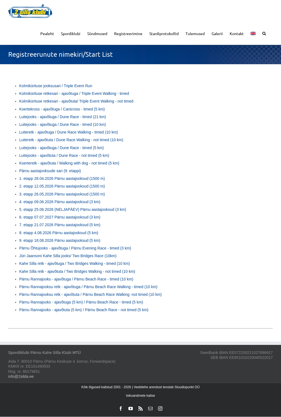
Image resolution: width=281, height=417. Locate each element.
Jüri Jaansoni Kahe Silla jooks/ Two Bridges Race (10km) (68, 256)
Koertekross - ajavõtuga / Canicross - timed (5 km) (62, 109)
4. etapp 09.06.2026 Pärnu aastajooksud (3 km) (59, 202)
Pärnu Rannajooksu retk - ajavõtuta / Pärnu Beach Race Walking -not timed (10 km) (90, 294)
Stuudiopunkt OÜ (187, 387)
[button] (264, 33)
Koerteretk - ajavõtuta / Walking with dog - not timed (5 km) (69, 163)
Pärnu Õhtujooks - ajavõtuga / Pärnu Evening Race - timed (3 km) (75, 248)
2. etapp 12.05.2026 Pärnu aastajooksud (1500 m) (62, 186)
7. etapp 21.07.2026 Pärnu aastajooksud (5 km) (59, 225)
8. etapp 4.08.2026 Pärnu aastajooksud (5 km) (58, 233)
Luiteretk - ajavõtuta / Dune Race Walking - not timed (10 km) (71, 140)
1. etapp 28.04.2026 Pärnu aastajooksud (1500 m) (62, 178)
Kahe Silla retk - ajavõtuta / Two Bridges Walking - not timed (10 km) (77, 271)
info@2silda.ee (21, 376)
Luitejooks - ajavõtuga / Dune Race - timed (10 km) (62, 124)
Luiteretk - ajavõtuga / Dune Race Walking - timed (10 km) (68, 132)
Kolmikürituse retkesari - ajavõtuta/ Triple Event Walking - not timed (76, 101)
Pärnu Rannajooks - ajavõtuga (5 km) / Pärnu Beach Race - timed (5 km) (81, 302)
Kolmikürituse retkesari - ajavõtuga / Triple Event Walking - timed (74, 93)
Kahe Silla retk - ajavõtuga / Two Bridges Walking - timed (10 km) (74, 263)
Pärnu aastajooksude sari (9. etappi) (50, 171)
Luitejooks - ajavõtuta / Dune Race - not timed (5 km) (64, 155)
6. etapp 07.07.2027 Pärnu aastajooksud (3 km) (59, 217)
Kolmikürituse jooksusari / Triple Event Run (55, 86)
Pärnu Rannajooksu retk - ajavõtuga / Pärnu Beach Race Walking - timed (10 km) (88, 287)
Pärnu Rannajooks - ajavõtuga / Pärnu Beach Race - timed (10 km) (76, 279)
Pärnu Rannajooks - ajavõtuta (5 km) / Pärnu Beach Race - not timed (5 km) (83, 310)
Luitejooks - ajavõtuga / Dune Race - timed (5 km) (61, 148)
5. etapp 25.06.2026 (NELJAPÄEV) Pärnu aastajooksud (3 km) (72, 209)
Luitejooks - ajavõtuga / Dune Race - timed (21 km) (62, 117)
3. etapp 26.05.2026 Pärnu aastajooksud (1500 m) (62, 194)
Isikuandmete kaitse (140, 396)
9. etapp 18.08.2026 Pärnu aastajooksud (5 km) (59, 240)
